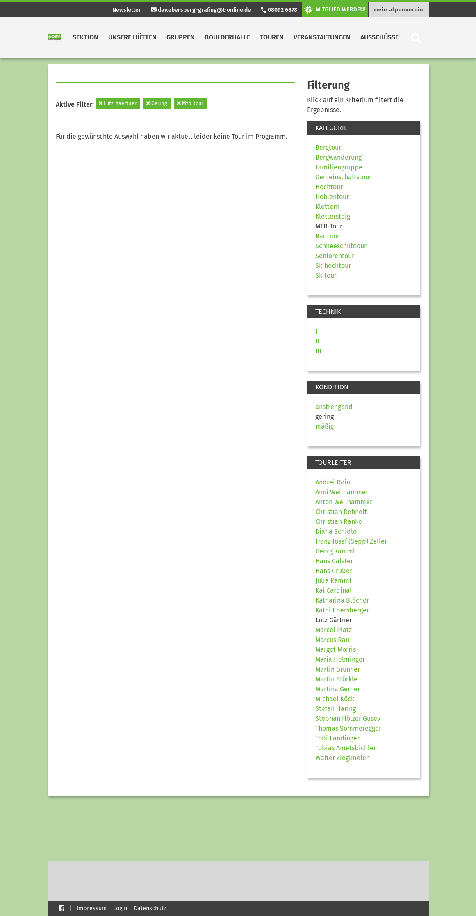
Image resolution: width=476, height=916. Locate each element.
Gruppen (180, 37)
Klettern (327, 206)
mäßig (324, 426)
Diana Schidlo (336, 531)
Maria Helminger (340, 659)
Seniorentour (334, 256)
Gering (156, 103)
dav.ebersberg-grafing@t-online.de (201, 10)
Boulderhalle (227, 37)
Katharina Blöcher (342, 600)
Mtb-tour (190, 103)
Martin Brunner (337, 669)
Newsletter (126, 10)
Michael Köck (334, 699)
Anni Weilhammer (341, 492)
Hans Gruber (333, 571)
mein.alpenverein (399, 10)
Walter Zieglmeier (342, 758)
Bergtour (328, 147)
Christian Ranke (338, 521)
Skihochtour (333, 266)
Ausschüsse (379, 37)
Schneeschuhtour (341, 246)
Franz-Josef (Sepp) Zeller (351, 541)
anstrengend (334, 407)
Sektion (85, 37)
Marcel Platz (333, 630)
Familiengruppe (338, 167)
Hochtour (329, 187)
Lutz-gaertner (118, 103)
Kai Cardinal (333, 590)
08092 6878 (278, 10)
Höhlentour (332, 197)
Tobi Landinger (337, 738)
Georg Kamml (335, 551)
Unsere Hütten (132, 37)
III (318, 351)
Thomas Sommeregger (348, 728)
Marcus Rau (332, 640)
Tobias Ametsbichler (345, 748)
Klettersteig (332, 216)
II (317, 341)
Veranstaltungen (322, 37)
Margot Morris (335, 649)
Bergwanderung (338, 157)
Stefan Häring (335, 709)
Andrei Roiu (332, 482)
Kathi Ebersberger (342, 610)
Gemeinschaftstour (343, 177)
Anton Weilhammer (343, 502)
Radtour (327, 236)
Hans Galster (334, 561)
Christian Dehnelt (341, 512)
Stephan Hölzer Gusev (347, 718)
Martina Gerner (337, 689)
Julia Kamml (333, 581)
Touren (272, 37)
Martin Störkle (336, 679)
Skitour (326, 275)
